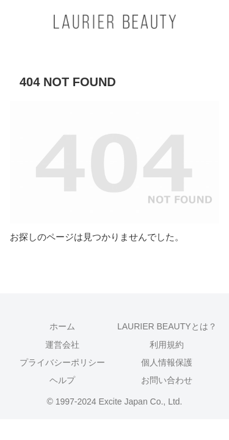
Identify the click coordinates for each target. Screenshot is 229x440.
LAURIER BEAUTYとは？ (167, 326)
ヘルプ (62, 380)
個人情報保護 (166, 362)
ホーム (62, 326)
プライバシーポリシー (62, 362)
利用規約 (167, 345)
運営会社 (62, 345)
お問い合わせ (166, 380)
